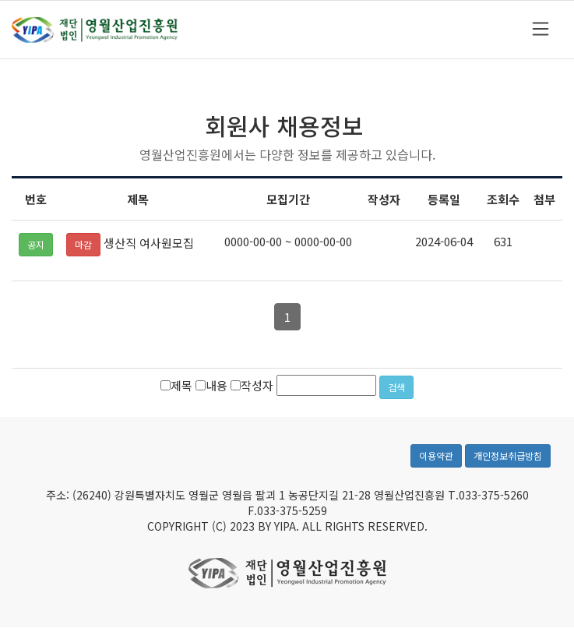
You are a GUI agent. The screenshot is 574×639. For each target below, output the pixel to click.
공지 (35, 245)
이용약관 (436, 456)
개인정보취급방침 (508, 456)
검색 (396, 387)
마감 (83, 245)
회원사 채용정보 (284, 126)
